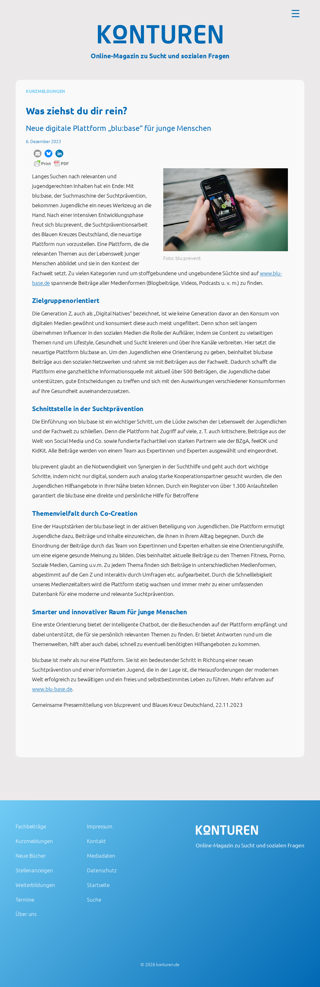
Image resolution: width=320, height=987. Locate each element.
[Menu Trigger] (295, 13)
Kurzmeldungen (45, 91)
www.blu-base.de (52, 688)
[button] (37, 153)
